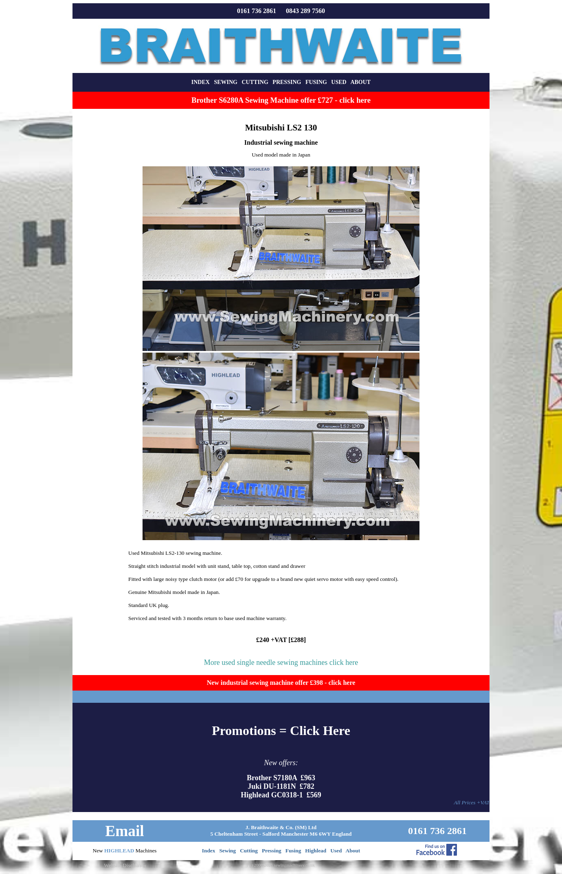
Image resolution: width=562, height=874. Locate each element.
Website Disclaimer (125, 865)
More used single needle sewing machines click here (281, 662)
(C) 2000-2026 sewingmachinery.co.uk (281, 865)
